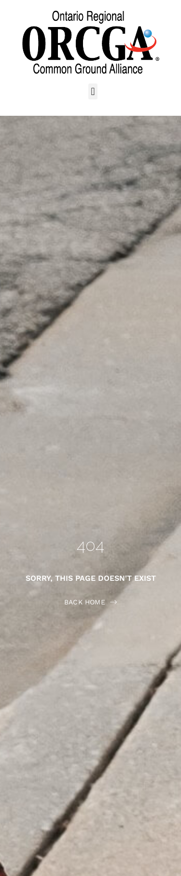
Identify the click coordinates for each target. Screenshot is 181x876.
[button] (92, 91)
